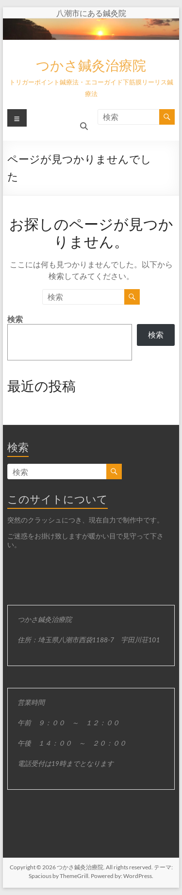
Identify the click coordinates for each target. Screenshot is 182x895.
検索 (15, 319)
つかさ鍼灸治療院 (91, 65)
